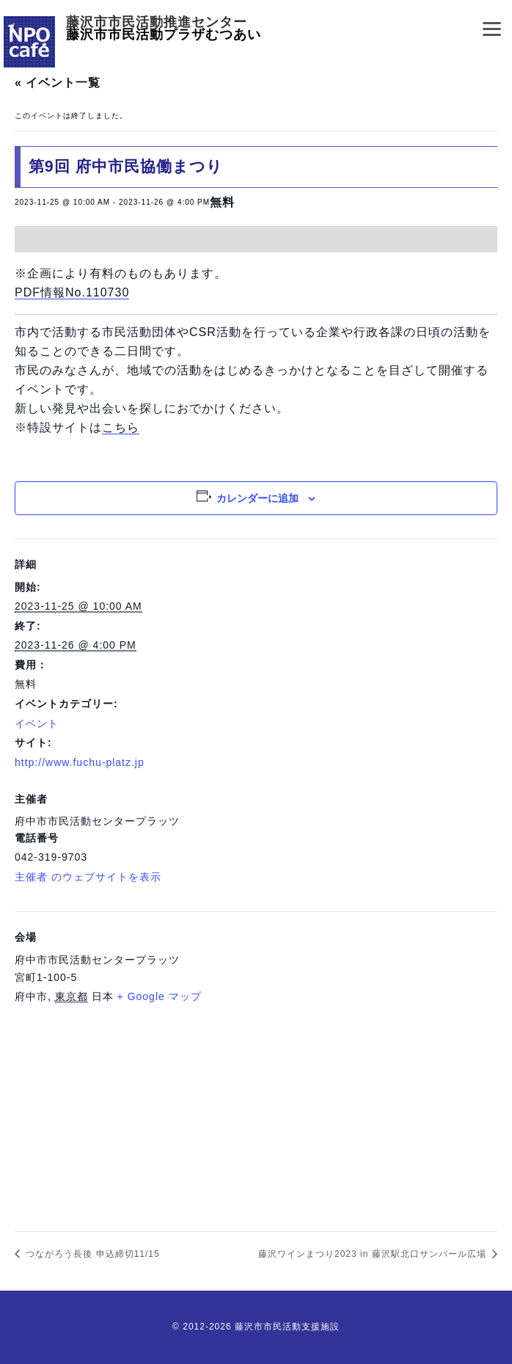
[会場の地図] (256, 1114)
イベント (37, 723)
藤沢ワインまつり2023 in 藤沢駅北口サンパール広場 (373, 1254)
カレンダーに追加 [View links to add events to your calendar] (257, 498)
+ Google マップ (159, 996)
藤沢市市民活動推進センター (156, 22)
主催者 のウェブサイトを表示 (88, 877)
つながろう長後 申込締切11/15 (91, 1254)
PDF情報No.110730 (72, 292)
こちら (120, 427)
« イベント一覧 (57, 82)
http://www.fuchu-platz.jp (80, 762)
